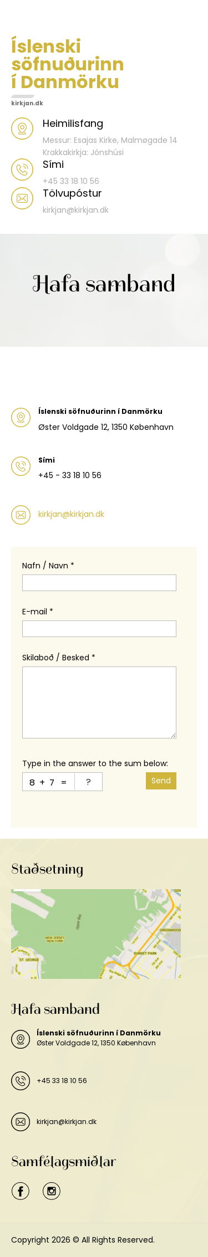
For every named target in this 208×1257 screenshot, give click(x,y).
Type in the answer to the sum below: (95, 763)
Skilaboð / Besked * (58, 657)
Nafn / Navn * (48, 565)
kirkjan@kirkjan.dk (71, 514)
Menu (22, 19)
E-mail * (37, 611)
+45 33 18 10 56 (62, 1080)
